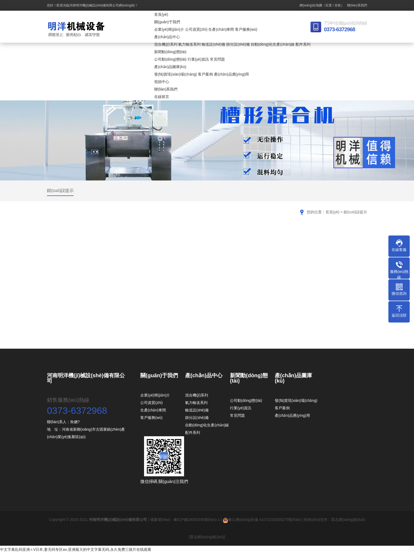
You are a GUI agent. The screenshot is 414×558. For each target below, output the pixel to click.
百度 (328, 5)
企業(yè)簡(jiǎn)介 (169, 29)
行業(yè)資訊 (198, 59)
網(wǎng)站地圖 (311, 5)
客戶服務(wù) (246, 29)
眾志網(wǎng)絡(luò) (348, 519)
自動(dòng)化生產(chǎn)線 (272, 44)
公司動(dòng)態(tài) (170, 59)
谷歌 (338, 5)
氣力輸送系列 (189, 44)
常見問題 (217, 59)
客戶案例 (205, 74)
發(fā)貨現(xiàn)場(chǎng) (175, 74)
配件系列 (303, 44)
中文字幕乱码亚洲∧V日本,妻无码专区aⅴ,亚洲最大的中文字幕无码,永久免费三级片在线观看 (75, 549)
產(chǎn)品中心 (167, 37)
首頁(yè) (161, 14)
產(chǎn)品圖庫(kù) (170, 67)
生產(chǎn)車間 (221, 29)
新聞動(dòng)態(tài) (170, 52)
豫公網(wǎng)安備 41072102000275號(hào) (262, 520)
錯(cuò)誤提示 (60, 190)
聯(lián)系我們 (357, 5)
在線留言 (161, 97)
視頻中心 (161, 82)
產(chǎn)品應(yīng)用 (231, 74)
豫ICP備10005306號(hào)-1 (197, 519)
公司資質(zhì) (196, 29)
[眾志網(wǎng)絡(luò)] (207, 537)
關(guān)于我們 (167, 22)
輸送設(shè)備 (213, 44)
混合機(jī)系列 (165, 44)
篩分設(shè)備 (238, 44)
